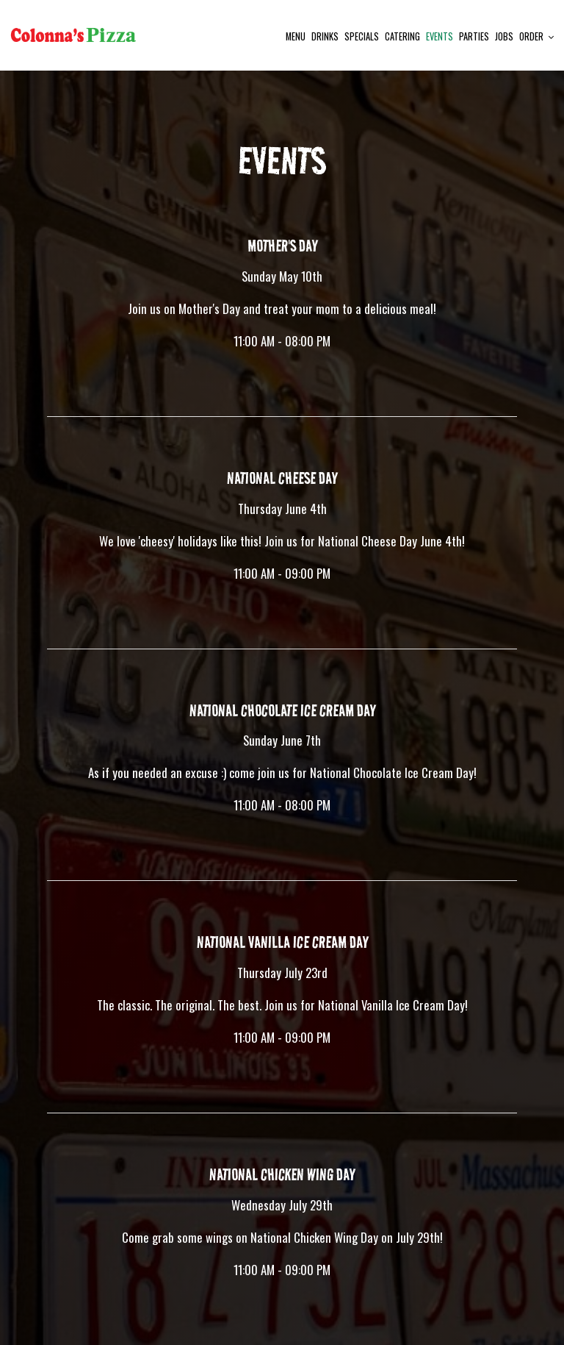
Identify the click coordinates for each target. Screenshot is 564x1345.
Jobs (504, 36)
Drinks (325, 36)
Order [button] (536, 36)
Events (439, 36)
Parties (474, 36)
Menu (296, 36)
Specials (361, 36)
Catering (402, 36)
